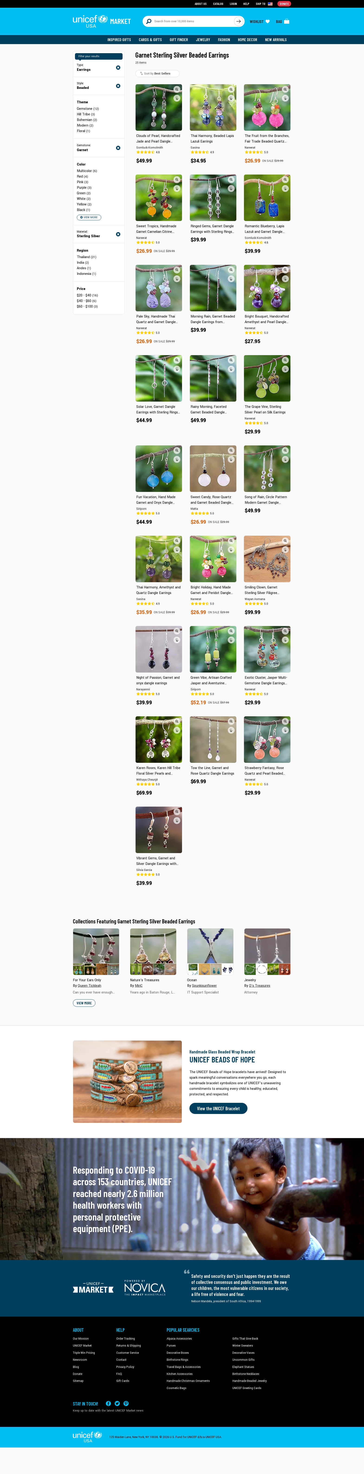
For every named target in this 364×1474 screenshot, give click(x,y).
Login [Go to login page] (233, 4)
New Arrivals (276, 39)
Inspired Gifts (119, 39)
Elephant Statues (243, 1367)
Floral (83, 131)
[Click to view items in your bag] (283, 21)
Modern (85, 125)
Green (84, 193)
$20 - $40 (87, 295)
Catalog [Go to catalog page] (218, 4)
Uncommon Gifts (243, 1360)
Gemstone (88, 108)
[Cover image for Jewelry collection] (267, 951)
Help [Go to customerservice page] (246, 4)
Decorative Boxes (178, 1353)
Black (83, 210)
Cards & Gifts (150, 39)
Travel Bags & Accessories (184, 1367)
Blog (76, 1367)
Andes (84, 268)
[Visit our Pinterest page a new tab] (126, 1403)
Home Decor (247, 39)
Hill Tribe (86, 114)
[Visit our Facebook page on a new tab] (108, 1403)
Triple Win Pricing (84, 1353)
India (83, 262)
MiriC (139, 985)
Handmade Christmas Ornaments (188, 1381)
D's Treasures (259, 985)
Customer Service (127, 1353)
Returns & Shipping (128, 1346)
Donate (77, 1374)
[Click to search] (238, 21)
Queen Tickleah (89, 985)
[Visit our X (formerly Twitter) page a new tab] (117, 1403)
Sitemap (78, 1381)
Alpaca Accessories (179, 1339)
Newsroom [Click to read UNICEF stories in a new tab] (80, 1360)
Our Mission (81, 1339)
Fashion (224, 39)
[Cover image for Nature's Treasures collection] (153, 951)
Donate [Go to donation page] (284, 4)
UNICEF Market (82, 1346)
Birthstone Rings (177, 1360)
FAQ (119, 1374)
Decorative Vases (243, 1353)
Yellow (84, 204)
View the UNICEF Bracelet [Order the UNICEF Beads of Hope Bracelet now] (218, 1108)
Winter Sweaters (242, 1346)
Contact (121, 1360)
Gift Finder (179, 39)
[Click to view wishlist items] (260, 21)
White (84, 198)
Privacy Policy (125, 1367)
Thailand (86, 257)
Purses (171, 1346)
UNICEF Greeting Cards (246, 1388)
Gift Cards (122, 1381)
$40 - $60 (86, 301)
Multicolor (87, 171)
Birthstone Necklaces (245, 1374)
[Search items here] (188, 21)
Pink (82, 182)
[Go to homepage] (102, 21)
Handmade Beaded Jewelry (249, 1381)
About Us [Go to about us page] (201, 4)
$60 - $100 (87, 306)
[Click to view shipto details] (265, 3)
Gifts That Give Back (245, 1339)
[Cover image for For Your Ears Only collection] (96, 951)
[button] (176, 89)
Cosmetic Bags (176, 1388)
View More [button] (89, 217)
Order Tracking (125, 1339)
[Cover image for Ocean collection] (210, 951)
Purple (84, 187)
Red (82, 176)
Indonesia (86, 273)
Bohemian (87, 119)
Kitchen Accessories (180, 1374)
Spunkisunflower (204, 985)
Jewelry (203, 39)
